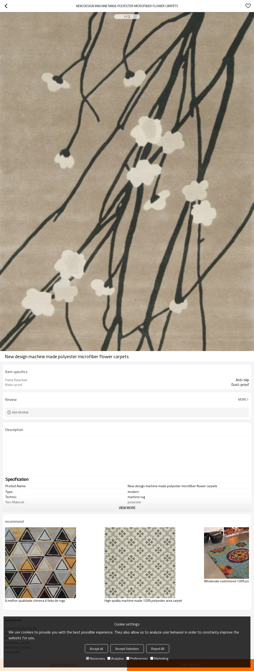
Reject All (157, 648)
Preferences (137, 658)
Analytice (115, 658)
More (242, 399)
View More (127, 507)
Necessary (95, 658)
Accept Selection (127, 648)
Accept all (96, 648)
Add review (20, 412)
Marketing (159, 658)
